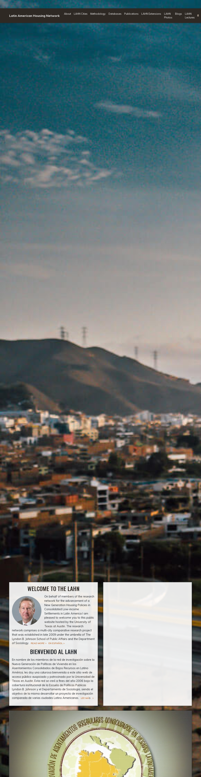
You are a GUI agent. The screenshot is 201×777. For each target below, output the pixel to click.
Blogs (178, 13)
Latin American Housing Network (34, 16)
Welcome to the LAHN (53, 588)
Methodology (98, 13)
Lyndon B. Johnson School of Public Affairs (39, 639)
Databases (115, 13)
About (67, 13)
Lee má (85, 698)
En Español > (56, 643)
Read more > (39, 643)
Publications (131, 13)
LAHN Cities (81, 13)
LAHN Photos (168, 15)
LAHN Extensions (151, 13)
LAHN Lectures (190, 15)
